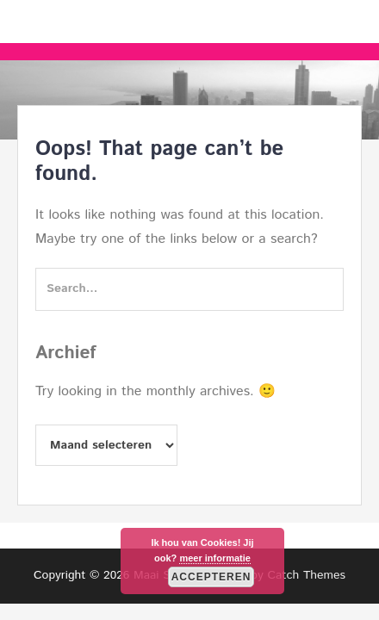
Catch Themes (306, 575)
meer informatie (215, 558)
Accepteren (211, 577)
